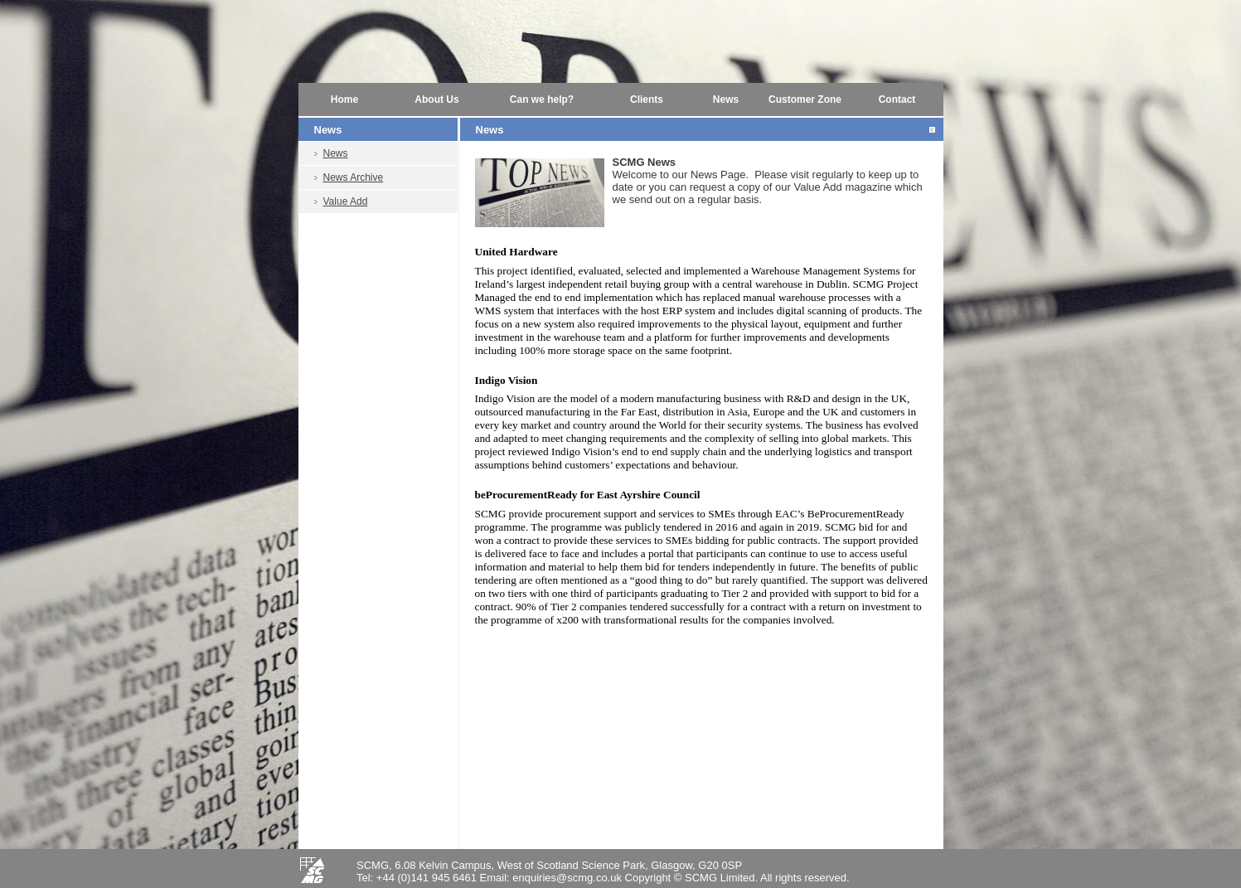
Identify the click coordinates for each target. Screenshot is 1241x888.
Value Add (345, 201)
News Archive (353, 177)
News (726, 99)
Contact (897, 99)
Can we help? (542, 99)
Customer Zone (804, 99)
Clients (646, 99)
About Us (436, 99)
